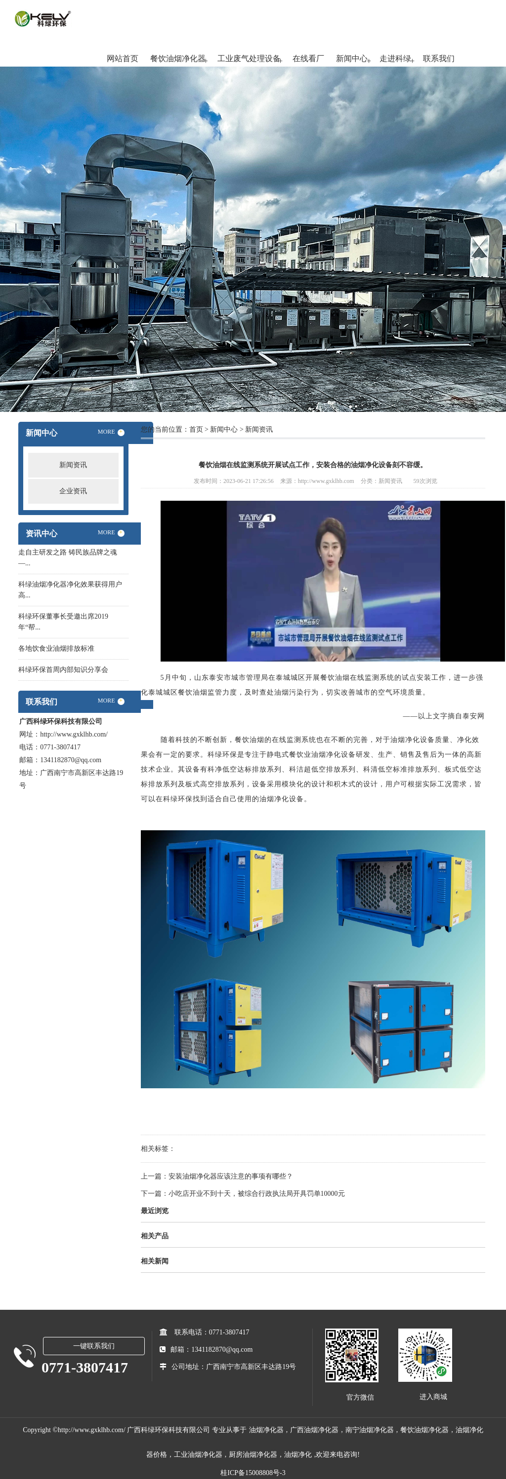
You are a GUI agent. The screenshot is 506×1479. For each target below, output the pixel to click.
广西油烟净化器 (314, 1430)
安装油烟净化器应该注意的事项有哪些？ (231, 1176)
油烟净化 (298, 1454)
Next (474, 234)
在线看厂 (308, 58)
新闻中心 (352, 58)
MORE (111, 432)
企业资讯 (73, 491)
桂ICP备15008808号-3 (252, 1473)
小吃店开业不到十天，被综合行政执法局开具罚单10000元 (257, 1193)
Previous (32, 234)
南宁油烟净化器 (369, 1430)
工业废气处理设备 (249, 58)
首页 (196, 429)
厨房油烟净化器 (253, 1454)
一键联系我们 (94, 1346)
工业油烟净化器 (198, 1454)
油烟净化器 (266, 1430)
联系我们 (439, 58)
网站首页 (122, 58)
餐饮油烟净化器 (178, 58)
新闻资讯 (73, 465)
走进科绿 (395, 58)
